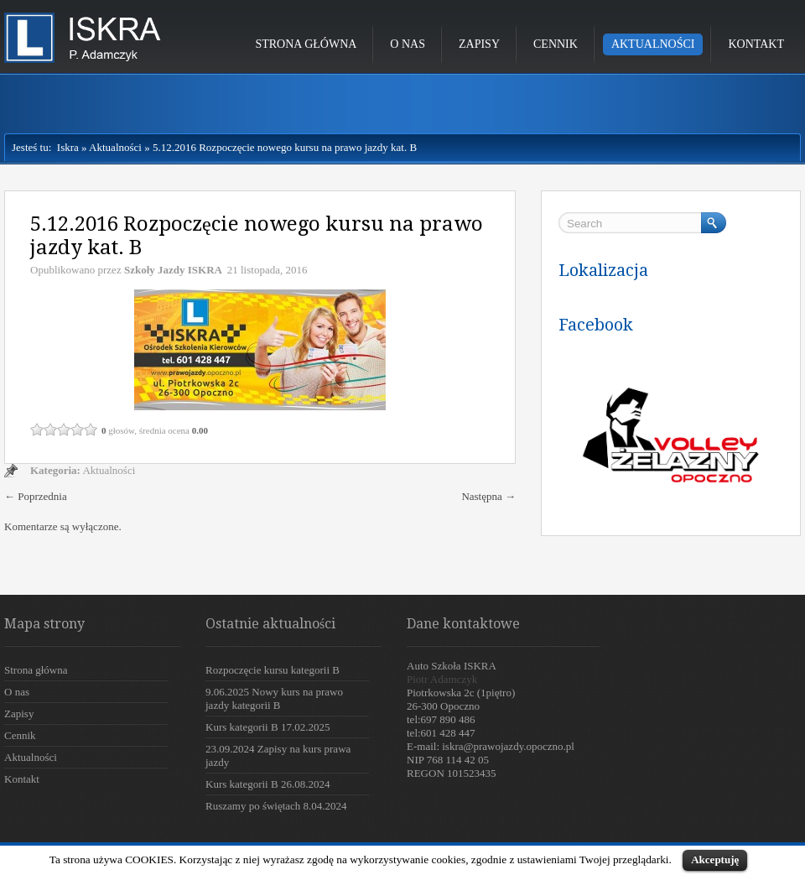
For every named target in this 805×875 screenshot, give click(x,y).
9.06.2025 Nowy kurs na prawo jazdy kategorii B (274, 698)
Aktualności (653, 44)
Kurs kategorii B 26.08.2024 (267, 784)
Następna (488, 496)
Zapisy (479, 44)
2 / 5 (50, 429)
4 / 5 (77, 429)
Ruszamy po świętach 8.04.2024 (276, 805)
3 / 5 (63, 429)
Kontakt (756, 44)
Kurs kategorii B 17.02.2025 (267, 727)
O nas (407, 44)
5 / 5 (90, 429)
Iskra (65, 147)
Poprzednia (35, 496)
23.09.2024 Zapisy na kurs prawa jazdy (278, 755)
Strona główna (305, 44)
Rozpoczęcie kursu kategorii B (272, 670)
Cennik (555, 44)
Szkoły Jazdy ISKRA (172, 269)
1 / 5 (37, 429)
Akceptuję (715, 859)
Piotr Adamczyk (442, 679)
